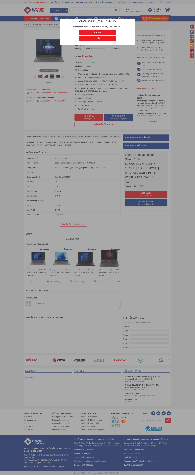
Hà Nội (97, 32)
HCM (97, 38)
